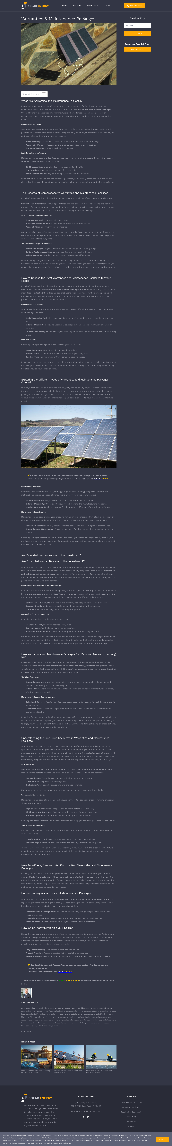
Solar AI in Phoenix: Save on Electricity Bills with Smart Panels (35, 1071)
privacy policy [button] (30, 1143)
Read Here (50, 1143)
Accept (162, 1139)
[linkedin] (88, 1117)
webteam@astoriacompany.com (86, 1111)
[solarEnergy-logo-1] (36, 1094)
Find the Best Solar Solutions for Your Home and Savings (100, 1071)
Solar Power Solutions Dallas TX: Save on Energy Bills (68, 1071)
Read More (26, 1031)
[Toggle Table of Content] (42, 94)
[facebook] (84, 1117)
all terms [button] (42, 1143)
